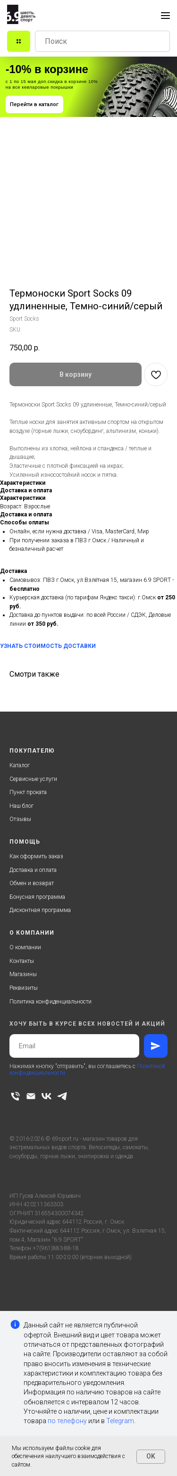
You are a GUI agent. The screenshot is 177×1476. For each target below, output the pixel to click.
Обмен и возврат (31, 883)
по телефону (67, 1421)
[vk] (46, 1096)
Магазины (23, 974)
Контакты (21, 961)
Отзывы (20, 819)
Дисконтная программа (40, 910)
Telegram (120, 1421)
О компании (25, 947)
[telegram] (62, 1096)
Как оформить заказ (36, 856)
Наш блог (21, 806)
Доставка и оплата (33, 870)
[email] (31, 1096)
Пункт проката (28, 792)
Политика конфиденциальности (50, 1001)
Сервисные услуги (33, 779)
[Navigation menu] (165, 15)
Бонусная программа (37, 897)
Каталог (19, 765)
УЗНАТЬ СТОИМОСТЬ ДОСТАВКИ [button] (48, 646)
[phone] (15, 1096)
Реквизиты (23, 988)
